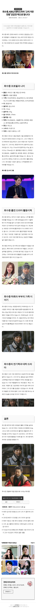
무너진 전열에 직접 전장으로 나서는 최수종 (16, 491)
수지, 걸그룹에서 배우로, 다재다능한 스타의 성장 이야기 (18, 525)
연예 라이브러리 (9, 582)
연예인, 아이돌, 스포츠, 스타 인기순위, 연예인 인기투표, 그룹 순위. (14, 586)
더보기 (33, 543)
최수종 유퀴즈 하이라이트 (10, 73)
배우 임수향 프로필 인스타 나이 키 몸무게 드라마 (18, 513)
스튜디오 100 (16, 606)
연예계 (4, 507)
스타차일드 (16, 605)
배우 (10, 507)
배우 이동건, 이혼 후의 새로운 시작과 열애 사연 (18, 521)
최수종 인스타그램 (8, 170)
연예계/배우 (18, 9)
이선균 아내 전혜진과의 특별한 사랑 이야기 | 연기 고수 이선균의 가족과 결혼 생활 (18, 531)
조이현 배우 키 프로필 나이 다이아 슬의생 (16, 518)
